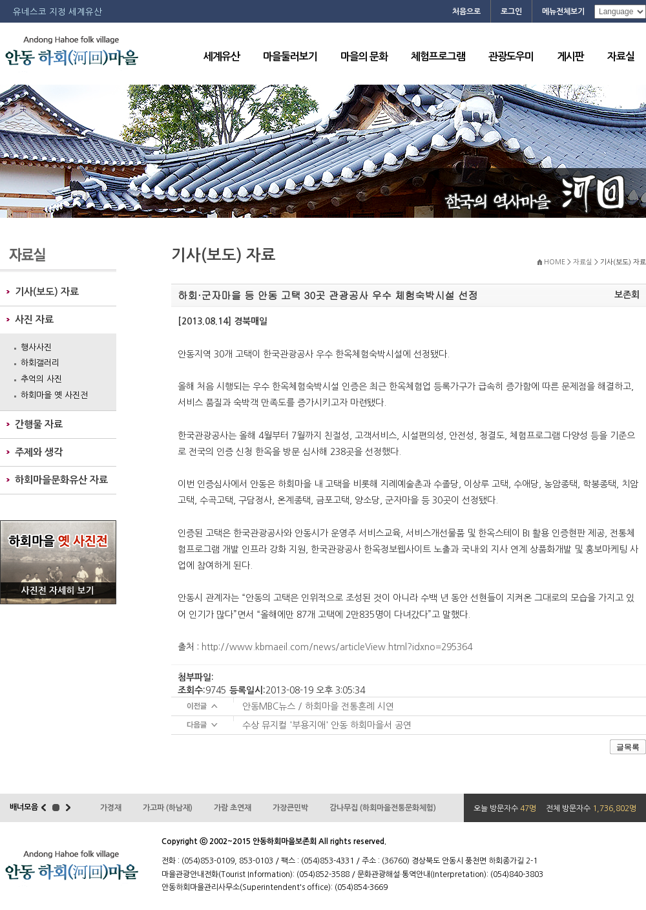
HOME (554, 262)
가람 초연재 (232, 808)
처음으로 (466, 12)
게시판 (570, 56)
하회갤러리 (40, 363)
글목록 (628, 747)
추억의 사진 (41, 379)
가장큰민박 (290, 808)
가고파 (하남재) (168, 808)
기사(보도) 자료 (47, 292)
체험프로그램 (438, 56)
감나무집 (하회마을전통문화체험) (382, 808)
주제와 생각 (39, 452)
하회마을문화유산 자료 (61, 480)
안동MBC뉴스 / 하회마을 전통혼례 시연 (318, 706)
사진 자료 (34, 319)
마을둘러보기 (290, 56)
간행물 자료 (39, 424)
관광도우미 (511, 56)
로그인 (511, 12)
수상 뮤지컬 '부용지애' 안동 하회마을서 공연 (327, 725)
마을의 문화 (364, 56)
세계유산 (221, 56)
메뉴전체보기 (563, 12)
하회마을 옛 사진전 (54, 395)
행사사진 (36, 347)
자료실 (620, 56)
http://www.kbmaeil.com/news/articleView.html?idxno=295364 (337, 646)
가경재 (110, 808)
